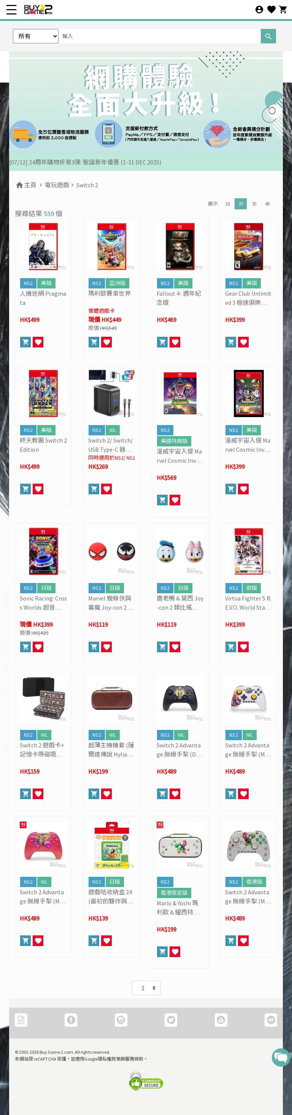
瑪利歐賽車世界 (109, 293)
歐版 (251, 588)
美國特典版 (174, 441)
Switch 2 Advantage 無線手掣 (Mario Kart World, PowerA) (248, 750)
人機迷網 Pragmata (43, 298)
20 (240, 204)
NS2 (28, 283)
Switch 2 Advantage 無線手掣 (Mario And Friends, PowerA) (43, 897)
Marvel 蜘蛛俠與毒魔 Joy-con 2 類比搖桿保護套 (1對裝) (111, 603)
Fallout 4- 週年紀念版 (179, 298)
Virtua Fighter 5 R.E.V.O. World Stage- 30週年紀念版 (248, 603)
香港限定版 (174, 892)
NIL (113, 430)
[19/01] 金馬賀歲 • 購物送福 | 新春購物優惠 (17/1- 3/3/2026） (89, 162)
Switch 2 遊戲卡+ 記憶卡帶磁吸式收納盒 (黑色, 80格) (42, 750)
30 (254, 204)
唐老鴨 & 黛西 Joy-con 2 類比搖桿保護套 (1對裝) (180, 603)
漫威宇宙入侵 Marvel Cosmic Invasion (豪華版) (180, 456)
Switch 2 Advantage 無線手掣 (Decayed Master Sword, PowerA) (179, 750)
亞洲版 (117, 283)
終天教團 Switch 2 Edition (43, 444)
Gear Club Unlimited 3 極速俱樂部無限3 (248, 298)
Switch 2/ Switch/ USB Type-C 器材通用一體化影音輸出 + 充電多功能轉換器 (110, 445)
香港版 (254, 881)
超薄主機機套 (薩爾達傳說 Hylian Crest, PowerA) (111, 750)
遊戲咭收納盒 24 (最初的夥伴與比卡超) (110, 897)
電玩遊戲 (57, 185)
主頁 (25, 185)
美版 (46, 283)
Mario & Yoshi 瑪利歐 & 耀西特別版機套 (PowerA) (178, 908)
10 (227, 204)
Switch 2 (87, 185)
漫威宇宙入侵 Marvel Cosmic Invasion (248, 445)
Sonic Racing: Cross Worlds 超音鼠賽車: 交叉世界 (43, 603)
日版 (46, 588)
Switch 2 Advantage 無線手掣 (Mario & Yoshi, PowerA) (248, 897)
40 (267, 204)
